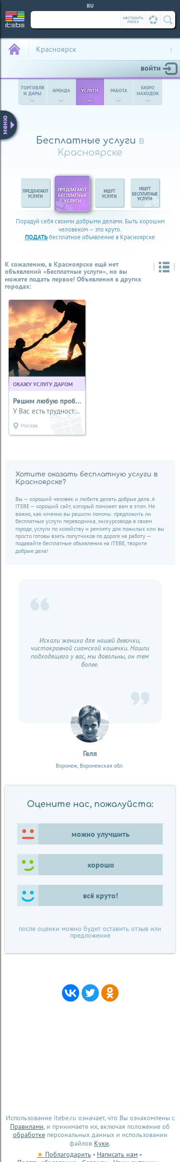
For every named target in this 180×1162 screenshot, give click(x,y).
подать (36, 237)
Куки (101, 1143)
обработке (29, 1134)
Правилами (27, 1126)
